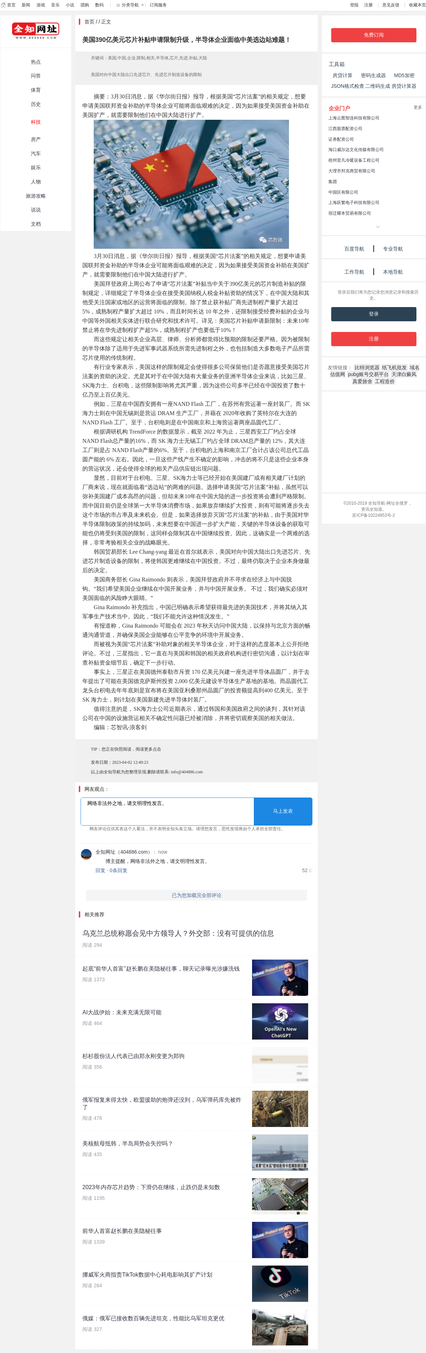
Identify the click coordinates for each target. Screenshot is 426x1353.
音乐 (55, 4)
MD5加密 (404, 75)
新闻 (26, 4)
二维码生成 (377, 86)
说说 (36, 210)
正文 (106, 22)
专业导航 (393, 249)
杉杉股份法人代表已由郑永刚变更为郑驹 (133, 1056)
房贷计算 (343, 75)
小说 (70, 4)
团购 (85, 4)
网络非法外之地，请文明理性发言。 (196, 811)
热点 (36, 62)
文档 (36, 224)
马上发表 (283, 811)
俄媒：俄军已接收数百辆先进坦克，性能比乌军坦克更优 (153, 1318)
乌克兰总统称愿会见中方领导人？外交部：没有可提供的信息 (178, 933)
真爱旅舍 (362, 381)
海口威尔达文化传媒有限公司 (356, 149)
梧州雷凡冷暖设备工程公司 (353, 160)
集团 (332, 181)
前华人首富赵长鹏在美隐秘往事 (122, 1231)
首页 (11, 4)
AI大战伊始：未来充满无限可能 (122, 1012)
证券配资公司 (341, 139)
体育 (36, 90)
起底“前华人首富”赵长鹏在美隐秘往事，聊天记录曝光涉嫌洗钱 (161, 969)
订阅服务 (158, 4)
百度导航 (354, 249)
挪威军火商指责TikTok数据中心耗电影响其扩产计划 (147, 1275)
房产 (36, 139)
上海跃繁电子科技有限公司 (353, 202)
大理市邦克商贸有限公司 (351, 170)
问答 (36, 76)
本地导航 (393, 272)
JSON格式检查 (347, 86)
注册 (368, 4)
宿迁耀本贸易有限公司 (349, 213)
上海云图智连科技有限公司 (353, 118)
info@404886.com (187, 771)
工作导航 (354, 272)
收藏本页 (417, 4)
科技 (36, 122)
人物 (36, 181)
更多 (418, 107)
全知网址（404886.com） (124, 852)
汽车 (36, 153)
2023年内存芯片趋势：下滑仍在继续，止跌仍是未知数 (151, 1187)
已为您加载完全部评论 (197, 895)
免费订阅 (374, 35)
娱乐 (36, 167)
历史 (36, 104)
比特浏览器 (367, 367)
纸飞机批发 (394, 367)
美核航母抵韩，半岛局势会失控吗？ (127, 1143)
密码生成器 (373, 75)
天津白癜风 (404, 374)
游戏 (41, 4)
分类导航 (130, 4)
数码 (99, 4)
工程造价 (385, 381)
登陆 (354, 4)
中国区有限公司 (343, 192)
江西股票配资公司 (345, 128)
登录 (374, 314)
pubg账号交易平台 (368, 374)
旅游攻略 (36, 196)
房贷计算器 (404, 86)
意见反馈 (390, 4)
